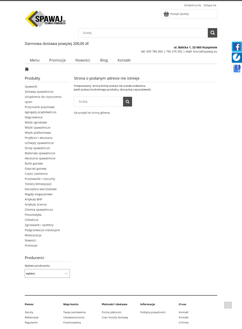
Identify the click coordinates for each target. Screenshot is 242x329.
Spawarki (31, 86)
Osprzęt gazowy (35, 168)
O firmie (184, 322)
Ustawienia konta (73, 317)
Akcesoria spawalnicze (40, 158)
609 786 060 (154, 51)
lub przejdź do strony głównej (92, 112)
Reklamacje (31, 317)
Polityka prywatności (153, 312)
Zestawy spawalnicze (39, 92)
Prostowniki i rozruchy (40, 179)
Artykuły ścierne (36, 204)
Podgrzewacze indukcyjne (42, 230)
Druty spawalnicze (37, 148)
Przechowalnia (72, 322)
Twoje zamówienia (74, 312)
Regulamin (31, 322)
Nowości (30, 240)
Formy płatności (111, 312)
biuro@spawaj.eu (205, 51)
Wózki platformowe (38, 133)
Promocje (31, 245)
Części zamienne (36, 174)
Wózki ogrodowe (36, 122)
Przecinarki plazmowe (40, 107)
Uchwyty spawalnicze (39, 143)
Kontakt (184, 312)
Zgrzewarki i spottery (39, 225)
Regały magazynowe (38, 194)
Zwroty (29, 312)
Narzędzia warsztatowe (41, 189)
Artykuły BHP (33, 199)
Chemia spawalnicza (39, 209)
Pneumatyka (33, 215)
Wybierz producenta (37, 265)
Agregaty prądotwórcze (41, 112)
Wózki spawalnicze (37, 127)
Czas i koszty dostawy (115, 317)
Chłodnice (31, 220)
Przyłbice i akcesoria (38, 138)
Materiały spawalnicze (40, 153)
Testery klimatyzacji (38, 184)
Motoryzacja (33, 235)
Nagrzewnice (34, 117)
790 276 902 (174, 51)
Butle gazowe (34, 163)
